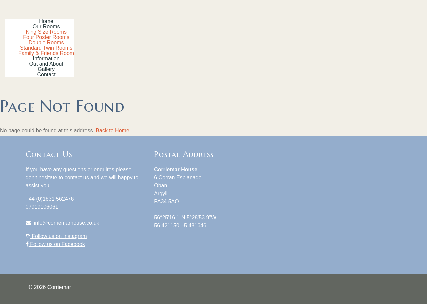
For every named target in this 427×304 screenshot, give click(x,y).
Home (46, 21)
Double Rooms (46, 42)
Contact (46, 74)
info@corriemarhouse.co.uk (66, 223)
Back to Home (112, 130)
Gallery (46, 69)
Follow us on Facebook (55, 244)
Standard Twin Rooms (46, 48)
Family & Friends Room (46, 53)
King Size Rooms (46, 32)
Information (46, 58)
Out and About (46, 64)
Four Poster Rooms (46, 37)
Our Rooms (46, 26)
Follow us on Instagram (56, 236)
